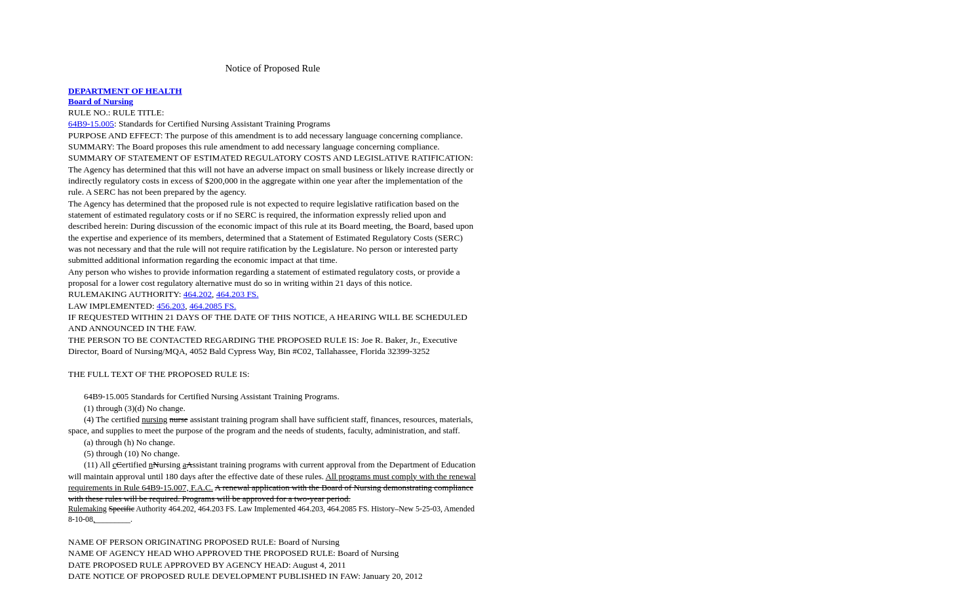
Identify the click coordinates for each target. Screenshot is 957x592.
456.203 (171, 306)
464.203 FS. (237, 294)
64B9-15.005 (91, 123)
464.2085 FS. (212, 306)
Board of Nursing (100, 101)
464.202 (198, 294)
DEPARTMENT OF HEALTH (125, 91)
